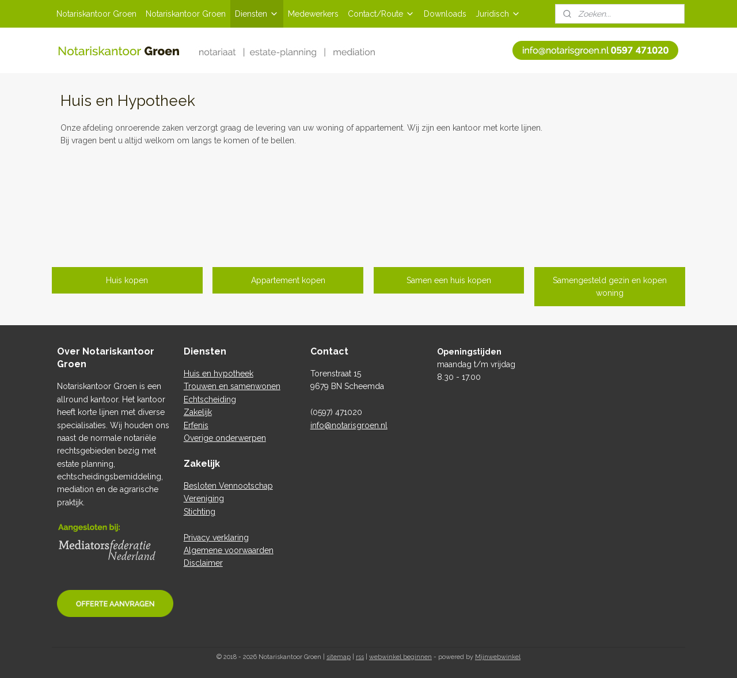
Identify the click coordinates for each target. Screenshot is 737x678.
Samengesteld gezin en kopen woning (610, 287)
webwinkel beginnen (400, 657)
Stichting (199, 511)
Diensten (257, 13)
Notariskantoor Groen (96, 13)
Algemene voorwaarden (228, 550)
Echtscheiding (210, 399)
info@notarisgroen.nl (349, 425)
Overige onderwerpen (225, 438)
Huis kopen (127, 280)
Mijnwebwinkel (498, 657)
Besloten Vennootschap (228, 485)
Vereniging (204, 498)
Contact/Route (381, 13)
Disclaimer (203, 562)
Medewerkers (313, 13)
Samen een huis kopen (449, 280)
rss (360, 657)
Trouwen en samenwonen (232, 386)
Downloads (445, 13)
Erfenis (196, 425)
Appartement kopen (288, 280)
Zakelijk (198, 412)
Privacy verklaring (216, 537)
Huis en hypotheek (218, 373)
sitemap (338, 657)
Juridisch (498, 13)
